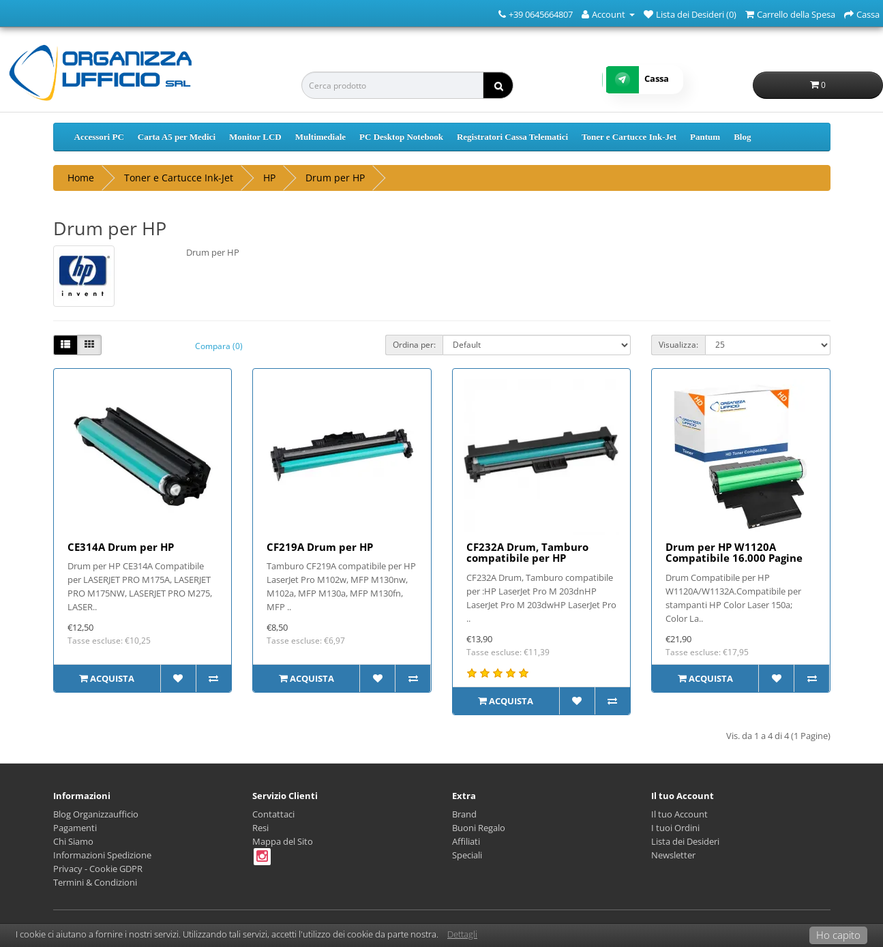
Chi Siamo (73, 841)
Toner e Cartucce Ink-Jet (629, 137)
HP (269, 177)
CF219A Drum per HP (320, 547)
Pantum (705, 137)
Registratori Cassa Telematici (512, 137)
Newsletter (673, 855)
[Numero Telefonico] (502, 13)
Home (81, 177)
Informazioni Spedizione (102, 855)
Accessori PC (99, 137)
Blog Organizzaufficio (95, 814)
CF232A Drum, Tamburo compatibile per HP (527, 552)
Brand (464, 814)
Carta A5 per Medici (176, 137)
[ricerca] (498, 85)
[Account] (608, 13)
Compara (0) (219, 346)
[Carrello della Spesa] (790, 13)
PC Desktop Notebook (401, 137)
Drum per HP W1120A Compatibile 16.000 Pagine (734, 552)
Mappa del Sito (282, 841)
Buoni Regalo (478, 828)
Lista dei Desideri (685, 841)
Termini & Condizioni (95, 882)
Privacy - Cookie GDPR (98, 868)
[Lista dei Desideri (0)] (690, 13)
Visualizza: (678, 344)
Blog (742, 137)
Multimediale (320, 137)
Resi (260, 828)
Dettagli (462, 934)
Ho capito (838, 935)
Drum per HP (335, 177)
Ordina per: (414, 344)
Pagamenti (75, 828)
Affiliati (466, 841)
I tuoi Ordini (675, 828)
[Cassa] (862, 13)
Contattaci (273, 814)
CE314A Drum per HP (121, 547)
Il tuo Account (679, 814)
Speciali (467, 855)
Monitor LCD (255, 137)
